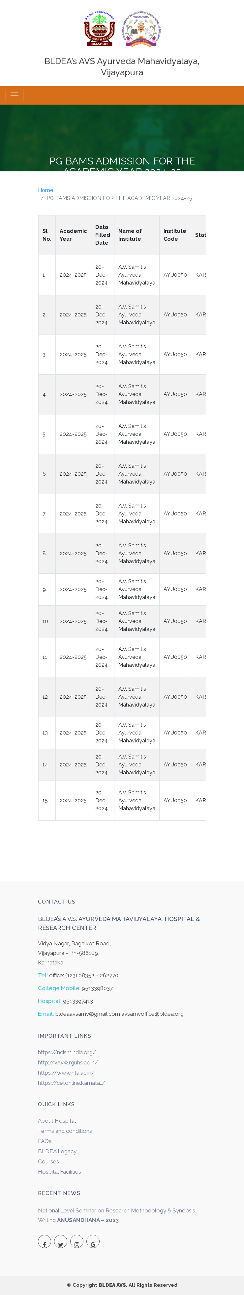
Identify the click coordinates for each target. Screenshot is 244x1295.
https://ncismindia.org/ (67, 1052)
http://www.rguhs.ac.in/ (68, 1062)
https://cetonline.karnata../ (71, 1083)
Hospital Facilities (59, 1171)
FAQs (44, 1141)
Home (45, 190)
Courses (48, 1161)
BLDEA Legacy (57, 1151)
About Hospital (57, 1120)
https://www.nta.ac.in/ (66, 1072)
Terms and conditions (65, 1131)
